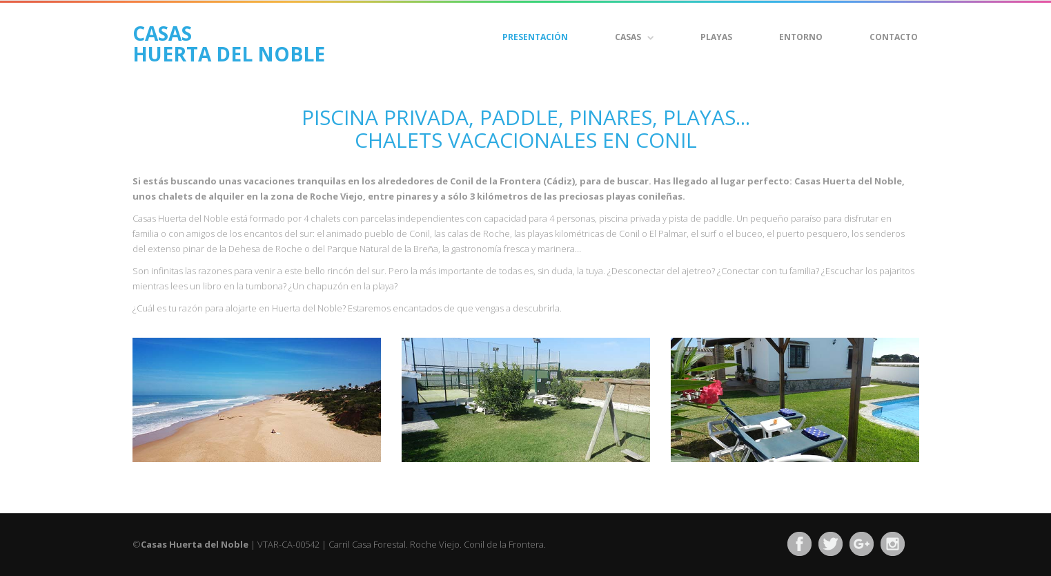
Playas (716, 37)
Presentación (535, 37)
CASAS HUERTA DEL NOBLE (228, 40)
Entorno (801, 37)
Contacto (894, 37)
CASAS (634, 37)
